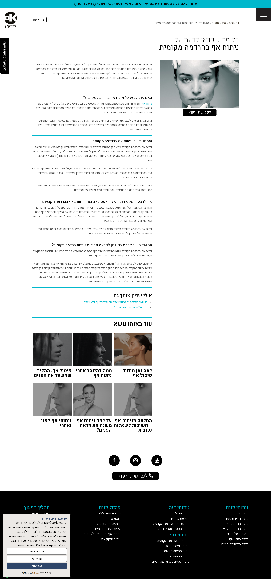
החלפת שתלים (179, 519)
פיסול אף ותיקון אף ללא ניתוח (100, 535)
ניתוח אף (147, 104)
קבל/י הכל (37, 566)
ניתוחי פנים (237, 507)
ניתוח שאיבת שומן (177, 547)
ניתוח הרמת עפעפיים (233, 529)
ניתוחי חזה (179, 507)
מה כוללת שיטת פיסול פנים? (130, 307)
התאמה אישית (37, 551)
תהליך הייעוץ (37, 507)
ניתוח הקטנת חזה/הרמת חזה (170, 529)
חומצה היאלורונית (109, 524)
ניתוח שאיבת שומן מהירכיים (170, 563)
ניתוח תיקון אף (238, 540)
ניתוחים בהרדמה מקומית (173, 542)
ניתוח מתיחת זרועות (176, 552)
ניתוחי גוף (180, 536)
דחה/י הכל (36, 559)
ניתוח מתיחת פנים (236, 519)
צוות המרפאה (41, 514)
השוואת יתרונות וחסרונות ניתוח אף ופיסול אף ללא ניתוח (114, 302)
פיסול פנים (110, 507)
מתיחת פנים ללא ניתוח (105, 514)
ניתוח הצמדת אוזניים (234, 545)
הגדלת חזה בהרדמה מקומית (171, 524)
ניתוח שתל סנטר (237, 535)
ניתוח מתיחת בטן (178, 557)
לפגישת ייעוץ (200, 112)
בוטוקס (116, 519)
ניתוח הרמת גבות (237, 524)
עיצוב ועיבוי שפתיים (106, 529)
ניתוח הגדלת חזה (178, 514)
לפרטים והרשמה (85, 3)
